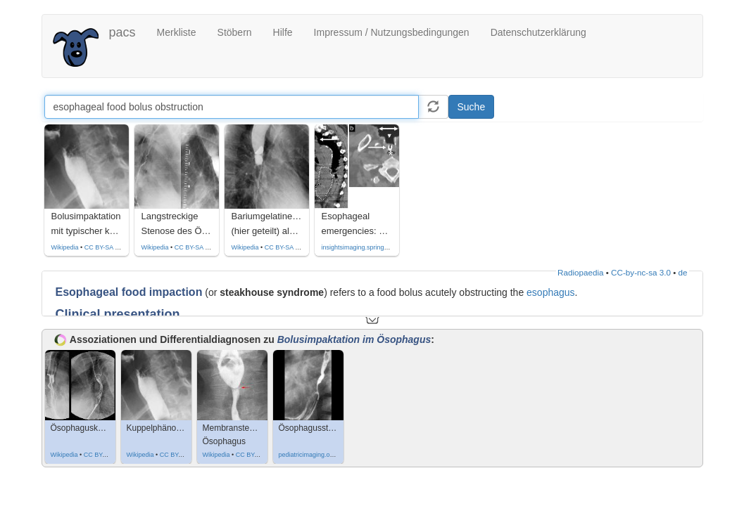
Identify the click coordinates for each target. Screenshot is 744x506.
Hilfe (283, 32)
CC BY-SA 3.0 (103, 454)
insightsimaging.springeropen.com (370, 247)
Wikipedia (65, 247)
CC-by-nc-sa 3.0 (641, 272)
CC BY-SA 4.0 (104, 247)
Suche (472, 106)
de (683, 272)
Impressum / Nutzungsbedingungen (391, 32)
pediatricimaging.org (307, 454)
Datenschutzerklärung (538, 32)
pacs (122, 32)
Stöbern (234, 32)
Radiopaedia (580, 272)
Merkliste (176, 32)
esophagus (551, 292)
